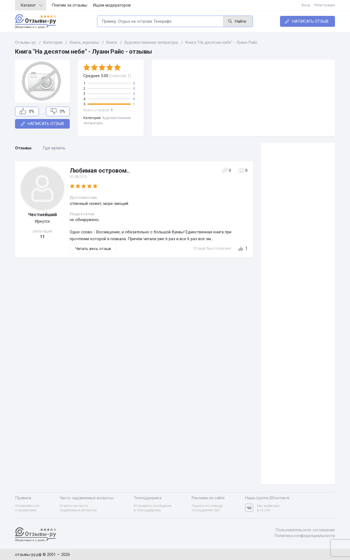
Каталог (31, 5)
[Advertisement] (243, 98)
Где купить (54, 148)
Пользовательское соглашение (305, 529)
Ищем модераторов (112, 5)
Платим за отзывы (69, 5)
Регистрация (324, 5)
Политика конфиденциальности (304, 535)
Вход (306, 5)
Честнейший (42, 214)
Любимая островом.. (100, 170)
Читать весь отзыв (93, 248)
